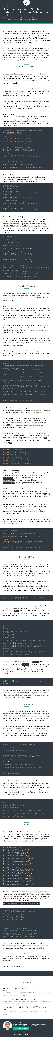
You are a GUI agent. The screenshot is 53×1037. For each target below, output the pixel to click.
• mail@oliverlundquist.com (21, 1030)
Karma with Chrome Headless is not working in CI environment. (22, 987)
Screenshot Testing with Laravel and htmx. (20, 997)
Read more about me (21, 1026)
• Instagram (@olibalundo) (21, 1032)
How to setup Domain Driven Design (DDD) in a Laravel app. (25, 1006)
